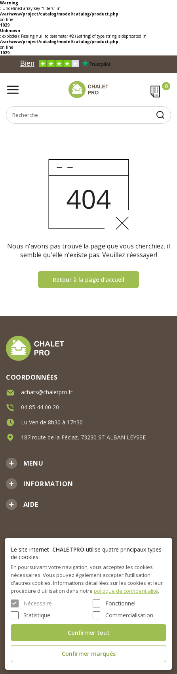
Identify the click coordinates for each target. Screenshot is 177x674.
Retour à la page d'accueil (88, 279)
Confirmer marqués (89, 653)
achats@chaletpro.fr (46, 392)
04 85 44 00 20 (40, 407)
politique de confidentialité (126, 590)
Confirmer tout (89, 632)
